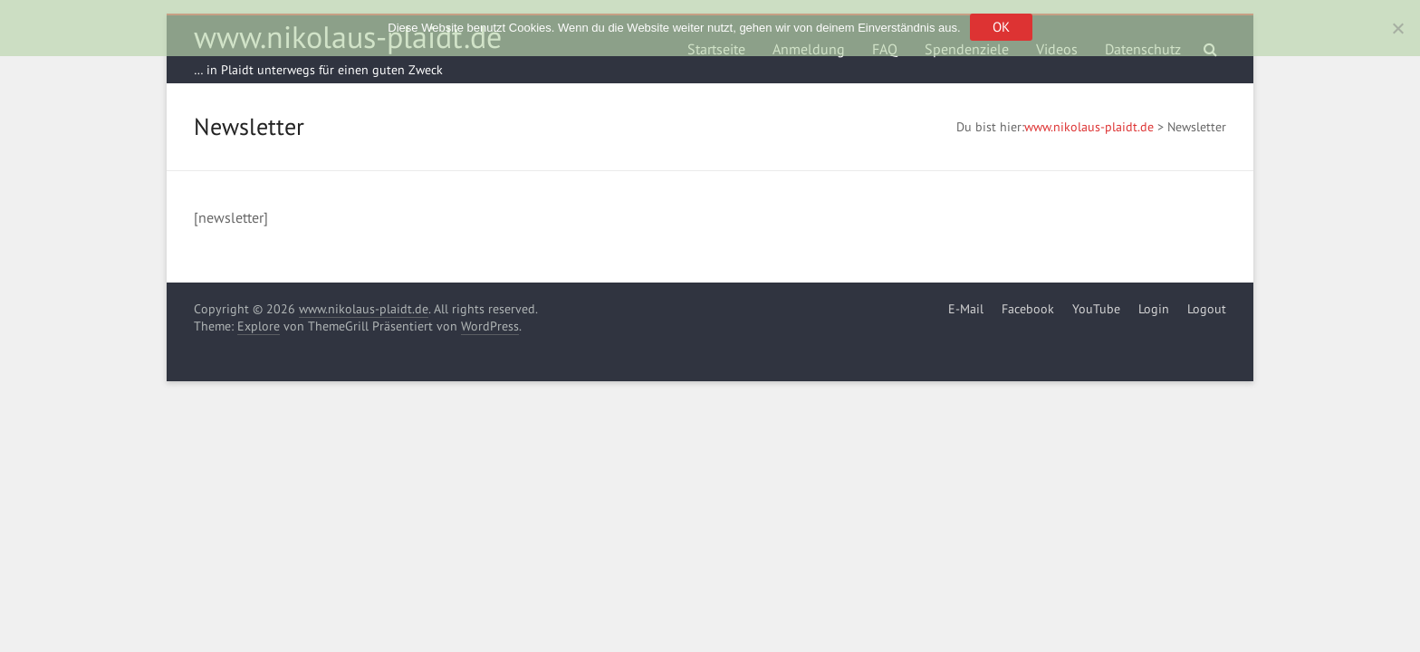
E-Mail (965, 309)
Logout (1206, 309)
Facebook (1028, 309)
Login (1153, 309)
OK (1001, 26)
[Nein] (1397, 28)
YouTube (1096, 309)
